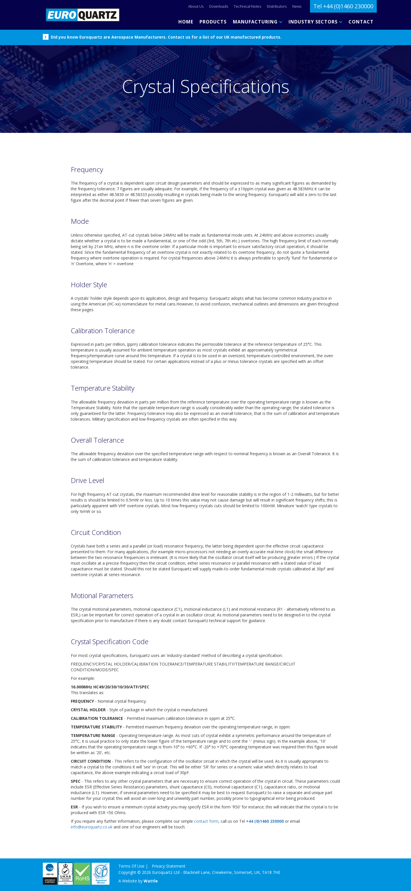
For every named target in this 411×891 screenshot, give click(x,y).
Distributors (277, 6)
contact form (206, 821)
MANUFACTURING (257, 22)
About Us (196, 6)
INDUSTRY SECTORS (315, 22)
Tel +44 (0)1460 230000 (343, 6)
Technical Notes (247, 6)
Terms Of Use (131, 866)
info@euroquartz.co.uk (91, 827)
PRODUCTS (213, 22)
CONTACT (361, 22)
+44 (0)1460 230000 (265, 821)
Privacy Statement (169, 866)
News (296, 6)
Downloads (218, 6)
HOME (185, 22)
